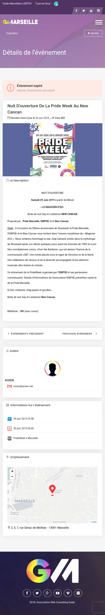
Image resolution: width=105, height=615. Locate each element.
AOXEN (9, 380)
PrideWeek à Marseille (25, 438)
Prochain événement (77, 333)
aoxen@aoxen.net (23, 386)
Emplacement (17, 457)
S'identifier (12, 33)
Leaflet (94, 522)
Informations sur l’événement (28, 405)
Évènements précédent (27, 333)
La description (17, 180)
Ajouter (93, 33)
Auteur (12, 351)
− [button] (12, 477)
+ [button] (12, 471)
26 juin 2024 (42, 118)
